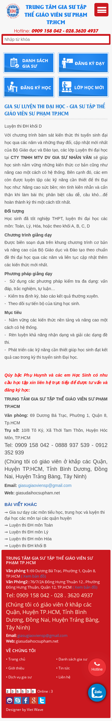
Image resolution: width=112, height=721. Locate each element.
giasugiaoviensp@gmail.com (44, 485)
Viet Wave (35, 709)
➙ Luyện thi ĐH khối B (25, 545)
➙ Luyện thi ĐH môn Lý (26, 532)
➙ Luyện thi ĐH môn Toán (28, 525)
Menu (101, 9)
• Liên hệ (63, 677)
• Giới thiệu (15, 668)
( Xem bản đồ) (33, 576)
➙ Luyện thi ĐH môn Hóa (28, 538)
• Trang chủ (15, 659)
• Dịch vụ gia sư (19, 677)
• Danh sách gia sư (71, 659)
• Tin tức (63, 668)
